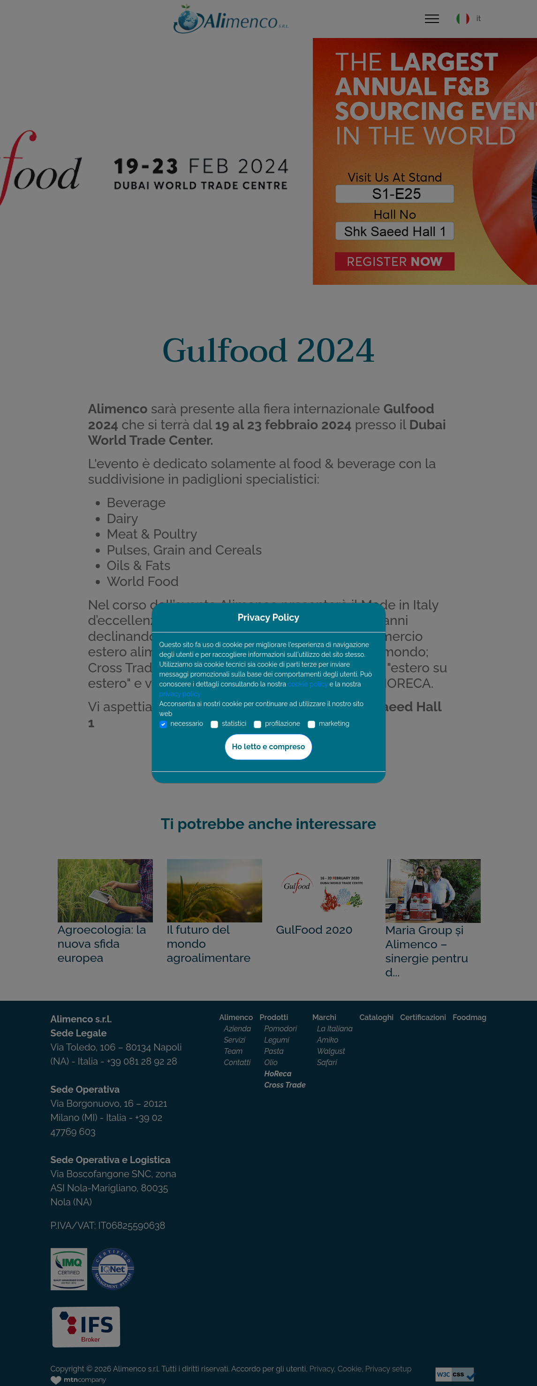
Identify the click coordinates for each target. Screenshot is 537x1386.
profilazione (282, 723)
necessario (187, 723)
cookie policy (308, 684)
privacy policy (180, 694)
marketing (334, 723)
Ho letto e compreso (268, 746)
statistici (234, 723)
